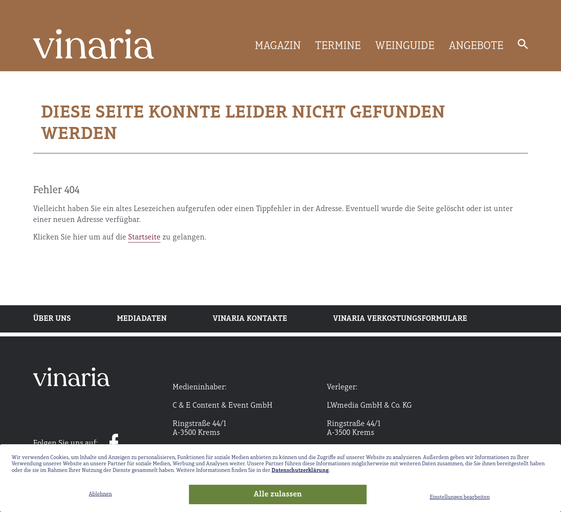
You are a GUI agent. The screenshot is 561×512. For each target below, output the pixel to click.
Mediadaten (142, 319)
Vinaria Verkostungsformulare (400, 319)
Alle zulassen (278, 494)
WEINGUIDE (404, 46)
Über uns (52, 319)
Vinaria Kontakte (250, 319)
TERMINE (338, 46)
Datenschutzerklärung (300, 470)
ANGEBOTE (476, 46)
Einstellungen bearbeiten (460, 497)
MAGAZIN (278, 46)
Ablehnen (100, 494)
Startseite (144, 237)
